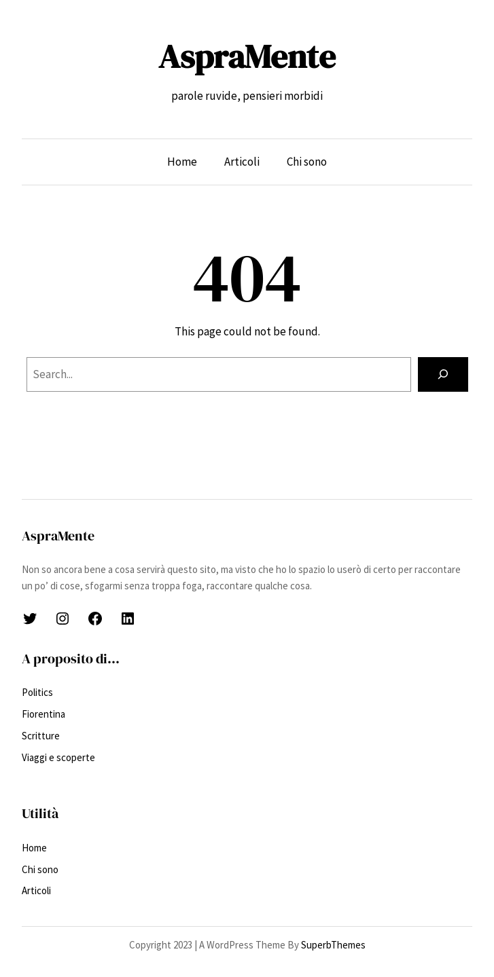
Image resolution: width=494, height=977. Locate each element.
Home (182, 161)
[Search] (442, 374)
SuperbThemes (333, 944)
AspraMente (247, 56)
